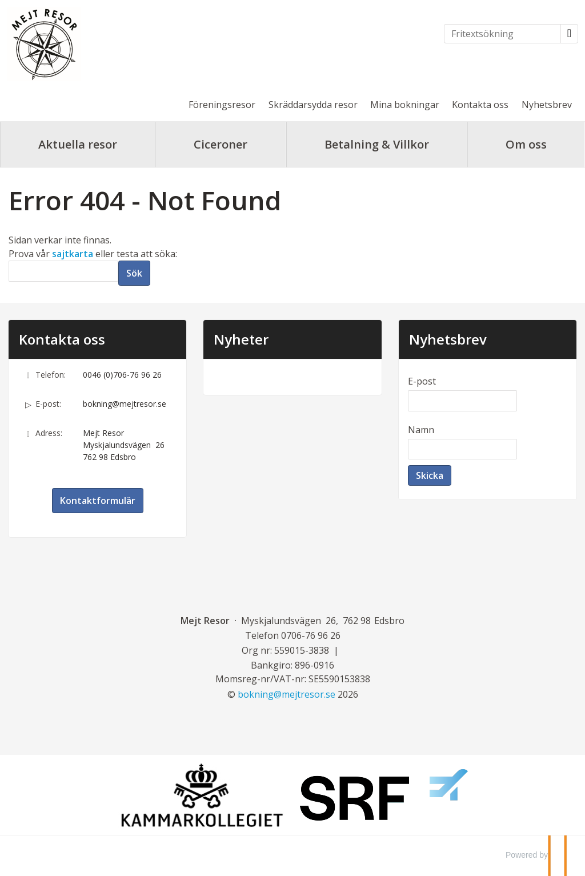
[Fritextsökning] (502, 33)
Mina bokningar (404, 104)
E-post (422, 381)
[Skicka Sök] (134, 273)
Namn (421, 429)
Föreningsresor (222, 104)
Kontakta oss (480, 104)
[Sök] (63, 271)
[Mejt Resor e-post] (286, 694)
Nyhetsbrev (547, 104)
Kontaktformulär (97, 500)
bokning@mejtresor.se (124, 403)
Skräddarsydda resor (313, 104)
